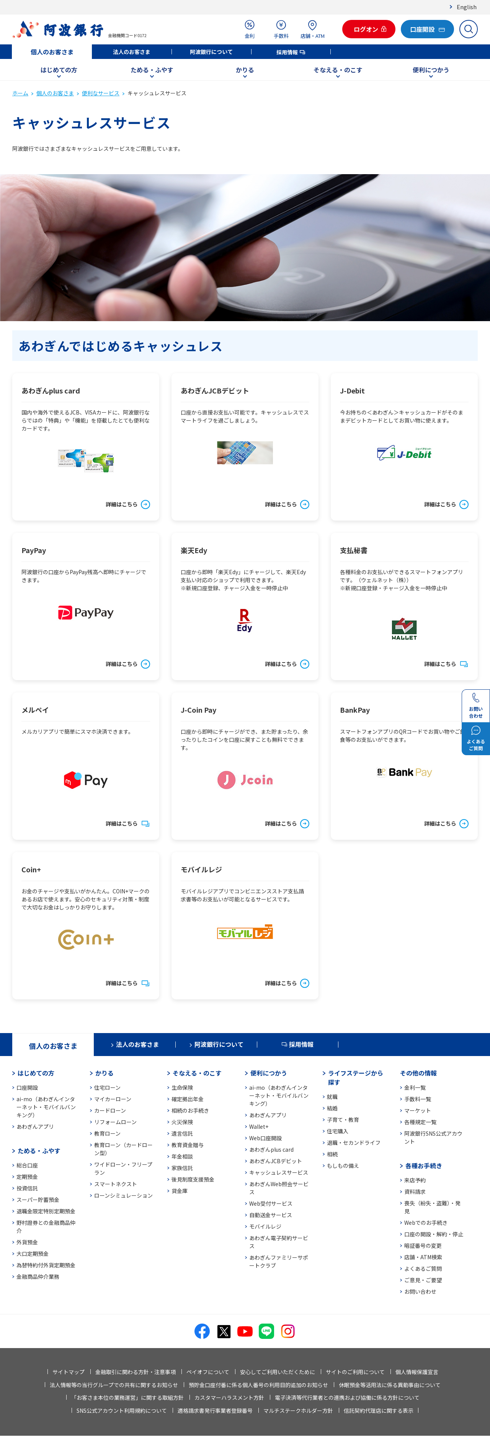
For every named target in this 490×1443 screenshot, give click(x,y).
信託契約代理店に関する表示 (378, 1410)
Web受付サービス (270, 1203)
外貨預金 (27, 1242)
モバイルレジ (265, 1226)
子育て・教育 (343, 1119)
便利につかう (431, 69)
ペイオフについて (207, 1372)
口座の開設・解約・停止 (433, 1234)
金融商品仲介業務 (37, 1276)
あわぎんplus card (271, 1149)
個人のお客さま (52, 51)
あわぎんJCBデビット (275, 1161)
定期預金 (27, 1176)
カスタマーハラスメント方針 (229, 1397)
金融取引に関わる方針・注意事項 (135, 1372)
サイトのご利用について (355, 1372)
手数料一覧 (417, 1099)
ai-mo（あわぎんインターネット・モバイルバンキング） (46, 1107)
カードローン (110, 1110)
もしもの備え (343, 1165)
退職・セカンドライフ (354, 1142)
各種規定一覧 (420, 1122)
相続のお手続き (190, 1110)
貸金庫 (180, 1191)
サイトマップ (68, 1372)
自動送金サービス (270, 1215)
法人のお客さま (131, 52)
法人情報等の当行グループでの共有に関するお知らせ (114, 1385)
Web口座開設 (265, 1138)
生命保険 (182, 1087)
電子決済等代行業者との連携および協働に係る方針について (347, 1397)
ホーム (20, 93)
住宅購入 (337, 1131)
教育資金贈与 (188, 1145)
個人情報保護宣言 (416, 1372)
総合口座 (27, 1165)
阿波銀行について (211, 52)
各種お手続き (423, 1165)
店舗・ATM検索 (423, 1257)
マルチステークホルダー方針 (298, 1410)
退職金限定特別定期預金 (45, 1211)
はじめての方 (59, 69)
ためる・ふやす (152, 69)
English (467, 7)
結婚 (332, 1108)
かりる (245, 69)
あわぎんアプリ (35, 1126)
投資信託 (27, 1188)
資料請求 (415, 1191)
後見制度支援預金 (193, 1179)
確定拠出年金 (188, 1099)
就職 (332, 1096)
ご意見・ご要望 (423, 1280)
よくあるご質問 (423, 1268)
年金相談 (182, 1156)
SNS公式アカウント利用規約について (122, 1410)
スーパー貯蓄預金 (37, 1199)
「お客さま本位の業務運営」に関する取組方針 (127, 1397)
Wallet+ (258, 1126)
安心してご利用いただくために (277, 1372)
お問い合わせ (420, 1291)
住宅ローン (107, 1087)
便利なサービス (100, 93)
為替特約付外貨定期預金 (45, 1265)
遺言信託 (182, 1133)
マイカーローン (112, 1099)
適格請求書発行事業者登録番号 (215, 1410)
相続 (332, 1154)
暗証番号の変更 (423, 1245)
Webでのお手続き (426, 1222)
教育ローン (107, 1133)
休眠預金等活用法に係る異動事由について (390, 1385)
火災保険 (182, 1122)
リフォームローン (115, 1122)
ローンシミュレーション (123, 1195)
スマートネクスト (115, 1184)
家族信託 (182, 1168)
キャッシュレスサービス (278, 1172)
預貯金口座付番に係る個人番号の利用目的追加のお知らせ (258, 1385)
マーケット (417, 1110)
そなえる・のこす (338, 69)
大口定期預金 (32, 1253)
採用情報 (287, 52)
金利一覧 (415, 1087)
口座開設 (27, 1087)
